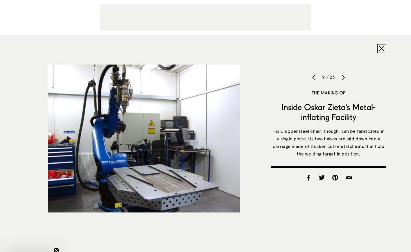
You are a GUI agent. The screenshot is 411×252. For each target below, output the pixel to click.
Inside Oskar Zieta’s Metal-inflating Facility (328, 112)
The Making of (329, 92)
